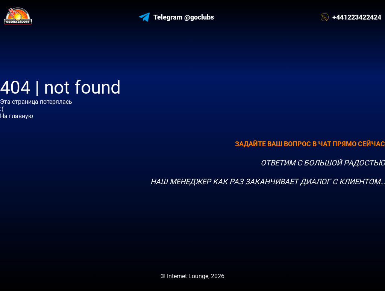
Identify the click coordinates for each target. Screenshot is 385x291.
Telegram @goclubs (176, 17)
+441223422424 (351, 17)
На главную (16, 116)
